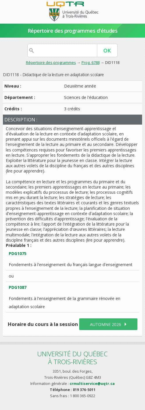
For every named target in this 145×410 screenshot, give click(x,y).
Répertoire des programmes (51, 62)
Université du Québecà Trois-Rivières (72, 357)
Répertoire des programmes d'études (73, 30)
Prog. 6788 (91, 62)
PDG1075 (17, 253)
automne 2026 (105, 324)
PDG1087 (17, 287)
